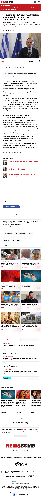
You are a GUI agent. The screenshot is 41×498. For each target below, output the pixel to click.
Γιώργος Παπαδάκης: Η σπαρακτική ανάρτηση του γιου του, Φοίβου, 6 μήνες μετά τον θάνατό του (30, 306)
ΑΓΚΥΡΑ (29, 237)
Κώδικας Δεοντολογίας (28, 457)
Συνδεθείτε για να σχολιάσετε (11, 206)
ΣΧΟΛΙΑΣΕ (30, 61)
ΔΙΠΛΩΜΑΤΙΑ (6, 240)
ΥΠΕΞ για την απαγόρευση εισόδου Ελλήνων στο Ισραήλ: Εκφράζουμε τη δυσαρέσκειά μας (29, 326)
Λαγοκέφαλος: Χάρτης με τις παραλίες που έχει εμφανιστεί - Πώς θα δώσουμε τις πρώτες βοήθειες (30, 285)
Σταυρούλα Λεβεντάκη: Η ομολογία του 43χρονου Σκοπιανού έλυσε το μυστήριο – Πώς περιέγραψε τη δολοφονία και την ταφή (31, 263)
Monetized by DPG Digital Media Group (25, 481)
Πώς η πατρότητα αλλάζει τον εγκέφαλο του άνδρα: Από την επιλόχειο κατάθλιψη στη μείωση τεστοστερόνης (20, 359)
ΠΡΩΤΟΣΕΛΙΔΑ (27, 2)
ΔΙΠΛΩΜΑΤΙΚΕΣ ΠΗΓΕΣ (16, 240)
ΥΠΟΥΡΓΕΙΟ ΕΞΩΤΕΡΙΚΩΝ (21, 233)
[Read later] (39, 61)
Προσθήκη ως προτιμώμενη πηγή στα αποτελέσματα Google (20, 76)
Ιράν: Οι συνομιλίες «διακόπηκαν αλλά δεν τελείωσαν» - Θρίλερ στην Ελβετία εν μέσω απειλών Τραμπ (19, 365)
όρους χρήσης (23, 429)
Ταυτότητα (3, 457)
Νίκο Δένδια (18, 140)
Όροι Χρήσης (9, 457)
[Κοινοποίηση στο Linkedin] (18, 68)
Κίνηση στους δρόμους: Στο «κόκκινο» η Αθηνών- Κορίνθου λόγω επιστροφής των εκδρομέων (18, 8)
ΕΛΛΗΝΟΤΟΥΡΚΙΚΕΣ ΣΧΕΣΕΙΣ (19, 237)
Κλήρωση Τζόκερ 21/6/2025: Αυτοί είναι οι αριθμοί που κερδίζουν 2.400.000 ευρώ (10, 305)
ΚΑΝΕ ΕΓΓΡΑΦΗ (20, 436)
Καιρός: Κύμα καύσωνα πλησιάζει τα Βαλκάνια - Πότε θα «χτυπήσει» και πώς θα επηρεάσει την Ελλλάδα (9, 263)
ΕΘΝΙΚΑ (2, 61)
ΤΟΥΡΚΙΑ (31, 233)
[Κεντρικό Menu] (39, 2)
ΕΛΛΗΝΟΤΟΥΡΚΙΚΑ (7, 237)
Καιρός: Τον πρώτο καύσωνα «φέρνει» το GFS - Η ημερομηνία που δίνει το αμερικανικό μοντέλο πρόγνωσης (10, 285)
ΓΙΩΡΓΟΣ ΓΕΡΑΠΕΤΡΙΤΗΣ (8, 233)
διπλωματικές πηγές (10, 26)
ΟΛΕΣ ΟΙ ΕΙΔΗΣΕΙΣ (19, 2)
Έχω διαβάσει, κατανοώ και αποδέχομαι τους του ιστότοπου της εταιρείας (20, 429)
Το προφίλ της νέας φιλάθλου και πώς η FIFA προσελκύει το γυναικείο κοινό (21, 403)
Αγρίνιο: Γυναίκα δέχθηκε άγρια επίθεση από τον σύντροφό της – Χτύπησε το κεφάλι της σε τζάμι (18, 346)
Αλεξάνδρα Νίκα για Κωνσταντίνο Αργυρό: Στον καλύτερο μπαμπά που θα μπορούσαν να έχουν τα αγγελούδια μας (20, 372)
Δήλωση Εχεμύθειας (18, 457)
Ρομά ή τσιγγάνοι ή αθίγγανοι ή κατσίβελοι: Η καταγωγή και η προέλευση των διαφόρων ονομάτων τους (10, 326)
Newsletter (12, 226)
